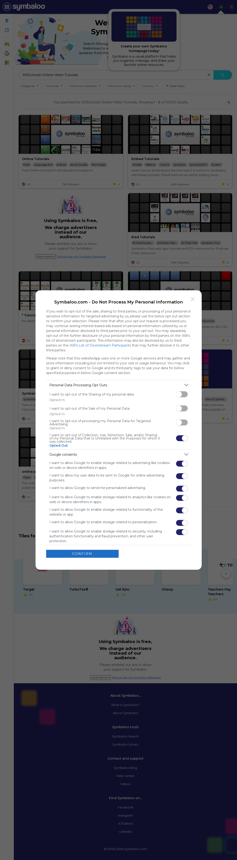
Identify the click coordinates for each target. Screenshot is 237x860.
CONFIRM (82, 554)
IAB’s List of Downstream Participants (100, 345)
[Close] (192, 299)
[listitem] (118, 385)
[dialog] (119, 430)
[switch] (182, 394)
